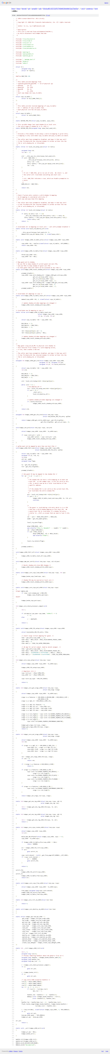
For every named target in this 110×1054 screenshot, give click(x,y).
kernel (24, 9)
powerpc (89, 9)
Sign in (106, 3)
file (47, 15)
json (106, 1051)
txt (102, 1051)
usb (40, 9)
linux (13, 9)
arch (83, 9)
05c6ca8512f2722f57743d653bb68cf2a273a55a (60, 9)
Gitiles (10, 1051)
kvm (96, 9)
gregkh (34, 9)
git (29, 9)
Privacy (16, 1051)
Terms (20, 1051)
